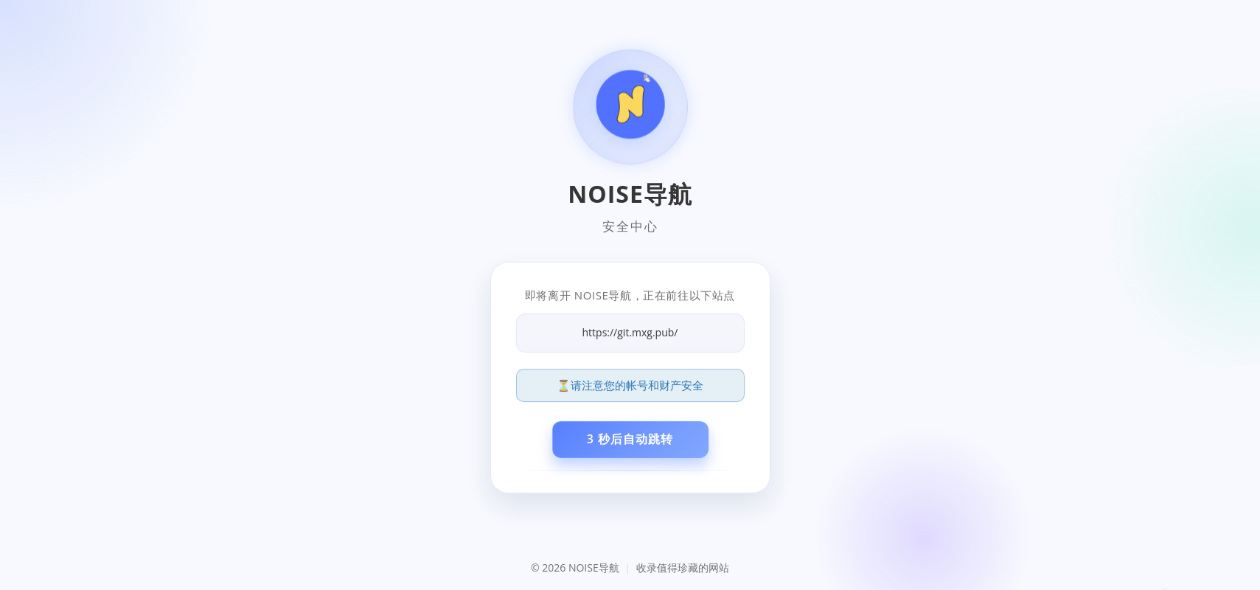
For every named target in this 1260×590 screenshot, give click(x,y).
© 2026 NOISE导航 (576, 567)
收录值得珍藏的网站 (682, 567)
